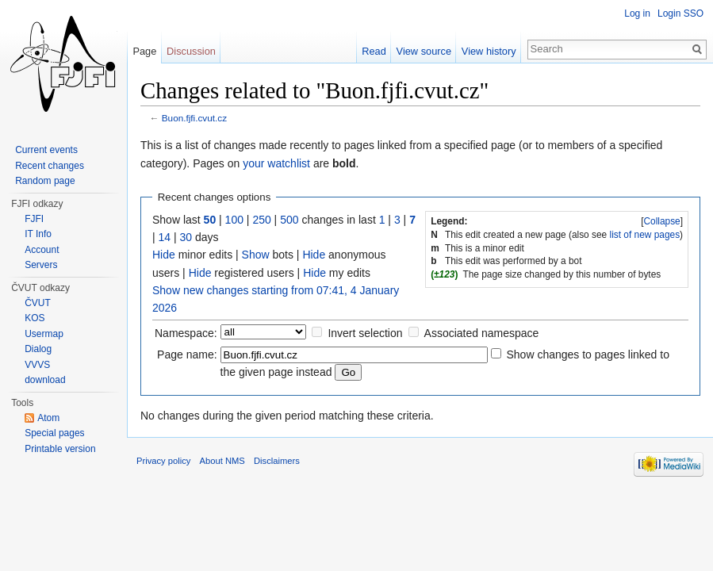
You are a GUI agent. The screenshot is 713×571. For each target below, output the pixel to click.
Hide (163, 254)
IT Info (38, 234)
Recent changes (49, 165)
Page (144, 51)
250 (261, 219)
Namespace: (186, 333)
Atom (48, 417)
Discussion (191, 51)
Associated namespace (481, 333)
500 (289, 219)
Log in (637, 13)
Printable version (60, 448)
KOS (34, 318)
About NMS (222, 461)
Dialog (38, 348)
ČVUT (38, 302)
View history (489, 51)
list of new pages (645, 234)
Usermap (44, 333)
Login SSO (680, 13)
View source (424, 51)
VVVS (37, 364)
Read (374, 51)
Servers (41, 264)
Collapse (661, 221)
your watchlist (276, 163)
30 (186, 237)
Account (42, 249)
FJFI (34, 218)
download (45, 379)
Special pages (54, 433)
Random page (45, 180)
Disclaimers (277, 461)
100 (234, 219)
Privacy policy (163, 461)
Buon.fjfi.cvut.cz (194, 118)
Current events (46, 149)
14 (165, 237)
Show (256, 254)
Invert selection (365, 333)
